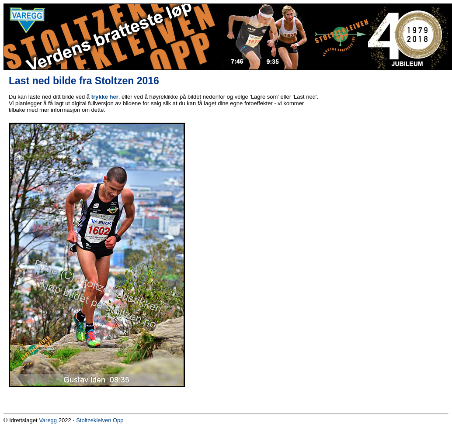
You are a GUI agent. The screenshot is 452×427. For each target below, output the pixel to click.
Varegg (48, 420)
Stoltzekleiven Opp (99, 420)
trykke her (104, 96)
